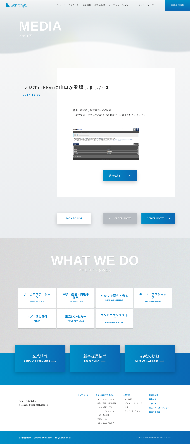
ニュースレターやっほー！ (145, 5)
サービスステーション (106, 399)
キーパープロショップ (106, 411)
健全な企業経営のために (63, 438)
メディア (152, 404)
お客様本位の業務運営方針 (43, 438)
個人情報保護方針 (25, 438)
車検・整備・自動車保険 (107, 403)
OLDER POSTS (120, 218)
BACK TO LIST (73, 218)
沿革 (126, 407)
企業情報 (86, 5)
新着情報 (152, 399)
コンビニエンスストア (106, 423)
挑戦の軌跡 (99, 5)
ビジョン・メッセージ (133, 403)
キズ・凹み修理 (103, 415)
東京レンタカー (103, 419)
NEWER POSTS (158, 218)
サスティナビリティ (132, 411)
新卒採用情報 (177, 5)
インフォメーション (118, 5)
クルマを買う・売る (105, 407)
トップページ (83, 395)
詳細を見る (119, 175)
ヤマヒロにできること (68, 5)
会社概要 (128, 399)
